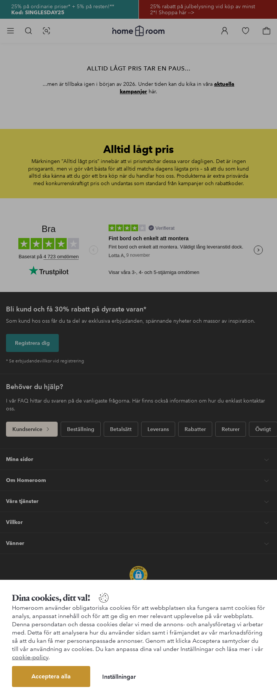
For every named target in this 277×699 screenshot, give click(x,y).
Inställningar (119, 676)
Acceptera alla (51, 676)
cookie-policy (30, 657)
